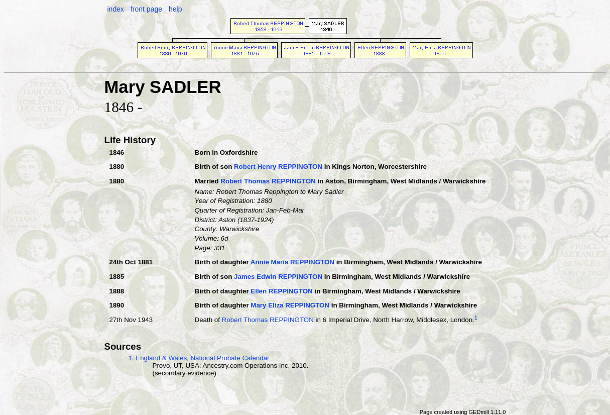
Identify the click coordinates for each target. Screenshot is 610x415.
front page (146, 9)
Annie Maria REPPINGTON (292, 262)
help (175, 9)
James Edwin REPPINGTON (278, 276)
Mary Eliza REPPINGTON (290, 305)
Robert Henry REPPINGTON (278, 166)
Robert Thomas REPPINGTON (267, 181)
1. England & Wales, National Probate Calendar (199, 358)
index (115, 9)
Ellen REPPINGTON (281, 291)
